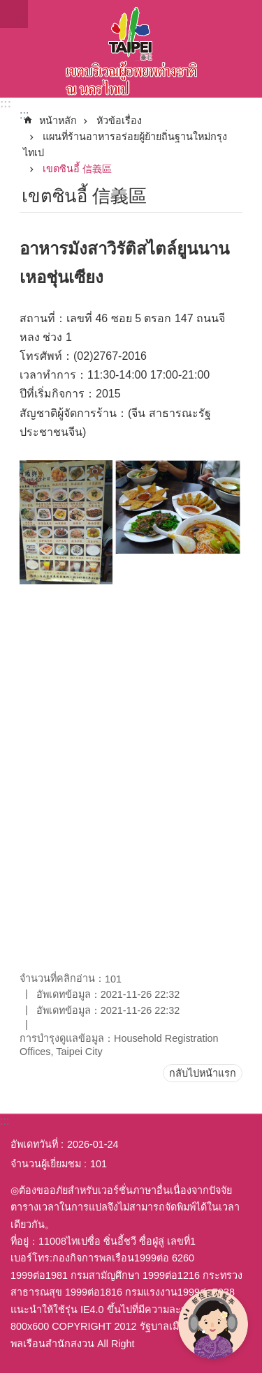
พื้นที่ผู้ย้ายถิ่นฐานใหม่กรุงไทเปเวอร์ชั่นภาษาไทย (131, 49)
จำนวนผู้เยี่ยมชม (45, 1163)
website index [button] (14, 14)
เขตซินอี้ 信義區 (77, 168)
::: (5, 103)
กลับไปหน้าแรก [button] (202, 1073)
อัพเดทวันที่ (34, 1144)
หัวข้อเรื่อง (119, 120)
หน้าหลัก (58, 120)
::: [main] (24, 115)
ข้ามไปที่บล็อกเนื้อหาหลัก (7, 7)
